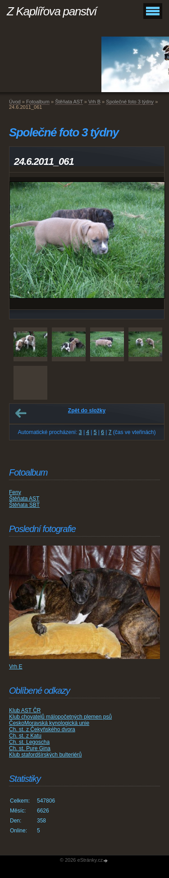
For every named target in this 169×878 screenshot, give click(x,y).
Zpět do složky (86, 410)
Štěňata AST (69, 101)
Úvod (15, 101)
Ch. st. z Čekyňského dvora (42, 729)
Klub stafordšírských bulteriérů (45, 755)
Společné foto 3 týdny (130, 101)
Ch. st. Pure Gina (29, 748)
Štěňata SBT (24, 505)
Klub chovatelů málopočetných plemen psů (60, 717)
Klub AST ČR (25, 710)
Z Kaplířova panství (51, 11)
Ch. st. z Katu (25, 736)
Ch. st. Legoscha (29, 742)
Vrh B (94, 101)
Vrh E (16, 666)
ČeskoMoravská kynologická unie (49, 723)
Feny (15, 492)
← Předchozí (20, 413)
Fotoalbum (38, 101)
